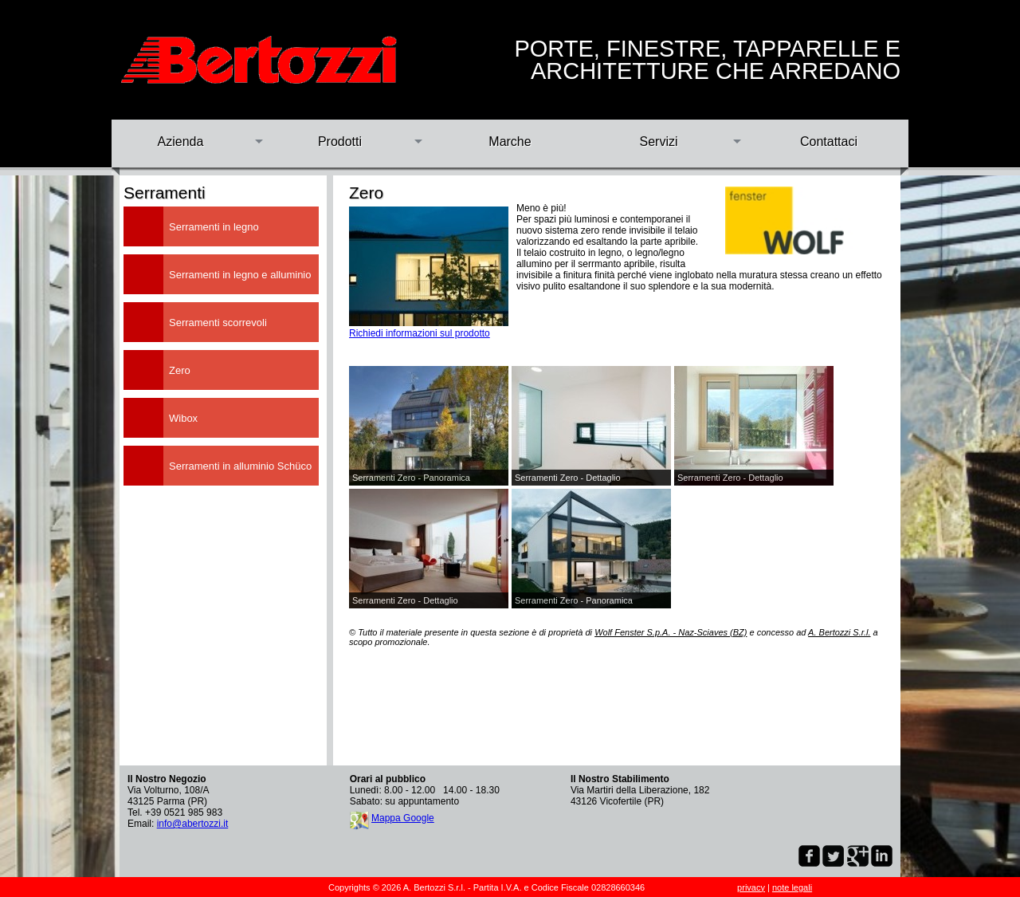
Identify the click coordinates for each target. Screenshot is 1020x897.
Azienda (181, 141)
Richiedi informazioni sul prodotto (419, 333)
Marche (509, 141)
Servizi (658, 141)
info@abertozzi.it (193, 823)
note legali (792, 887)
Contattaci (828, 141)
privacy (751, 887)
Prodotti (340, 141)
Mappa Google (402, 818)
